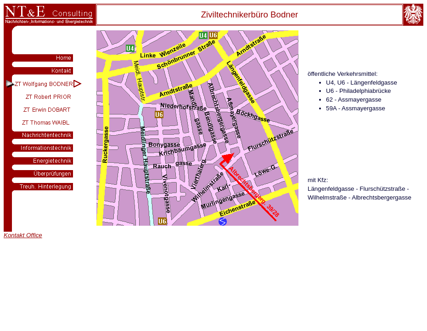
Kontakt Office (23, 235)
